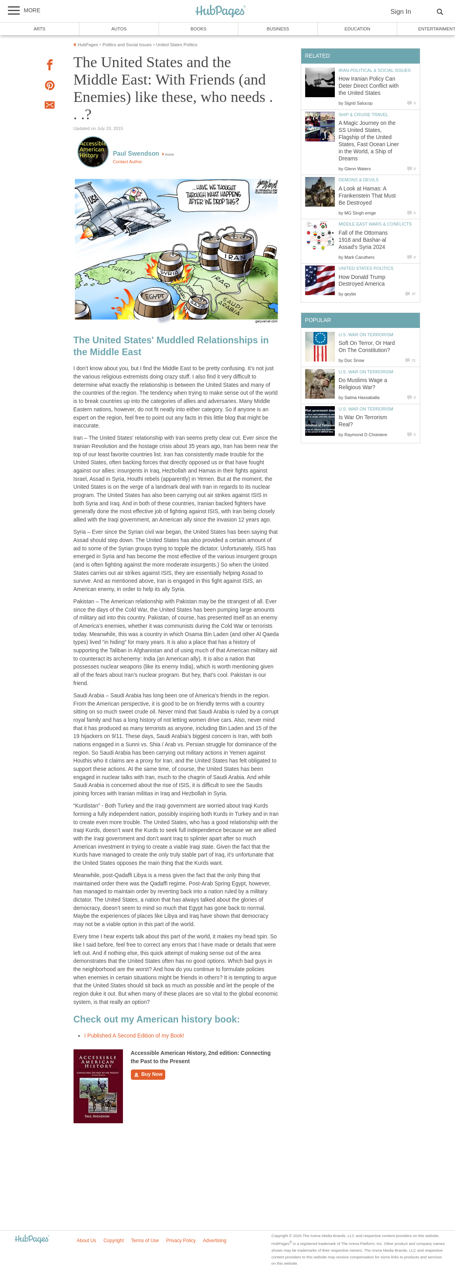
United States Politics (366, 268)
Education (357, 28)
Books (198, 28)
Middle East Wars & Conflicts (375, 224)
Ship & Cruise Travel (364, 114)
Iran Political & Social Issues (375, 70)
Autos (118, 28)
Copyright (114, 1240)
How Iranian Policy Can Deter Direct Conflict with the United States (369, 86)
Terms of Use (145, 1240)
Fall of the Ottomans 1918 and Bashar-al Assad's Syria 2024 (363, 240)
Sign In (401, 11)
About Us (86, 1240)
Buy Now (148, 1074)
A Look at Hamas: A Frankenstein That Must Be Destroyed (367, 196)
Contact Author (127, 161)
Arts (39, 28)
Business (278, 28)
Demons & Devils (359, 179)
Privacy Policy (181, 1240)
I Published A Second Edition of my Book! (134, 1036)
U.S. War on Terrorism (366, 334)
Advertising (214, 1240)
